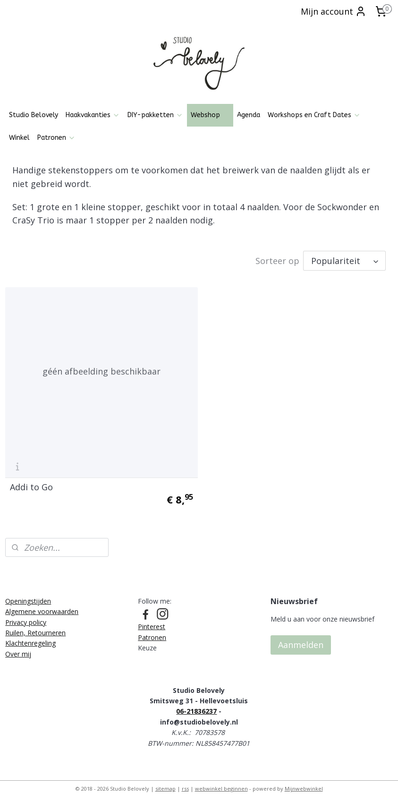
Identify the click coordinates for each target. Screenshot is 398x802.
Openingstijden (28, 596)
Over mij (18, 649)
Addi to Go (31, 483)
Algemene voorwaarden (41, 607)
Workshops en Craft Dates (314, 115)
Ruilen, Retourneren (35, 628)
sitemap (165, 784)
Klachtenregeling (30, 639)
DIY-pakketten (155, 115)
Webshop (210, 115)
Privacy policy (25, 618)
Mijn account (333, 11)
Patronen (56, 138)
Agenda (248, 115)
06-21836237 (196, 707)
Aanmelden (300, 641)
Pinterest (151, 622)
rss (185, 784)
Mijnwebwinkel (304, 784)
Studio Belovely (33, 115)
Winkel (19, 138)
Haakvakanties (93, 115)
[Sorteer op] (344, 261)
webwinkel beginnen (221, 784)
